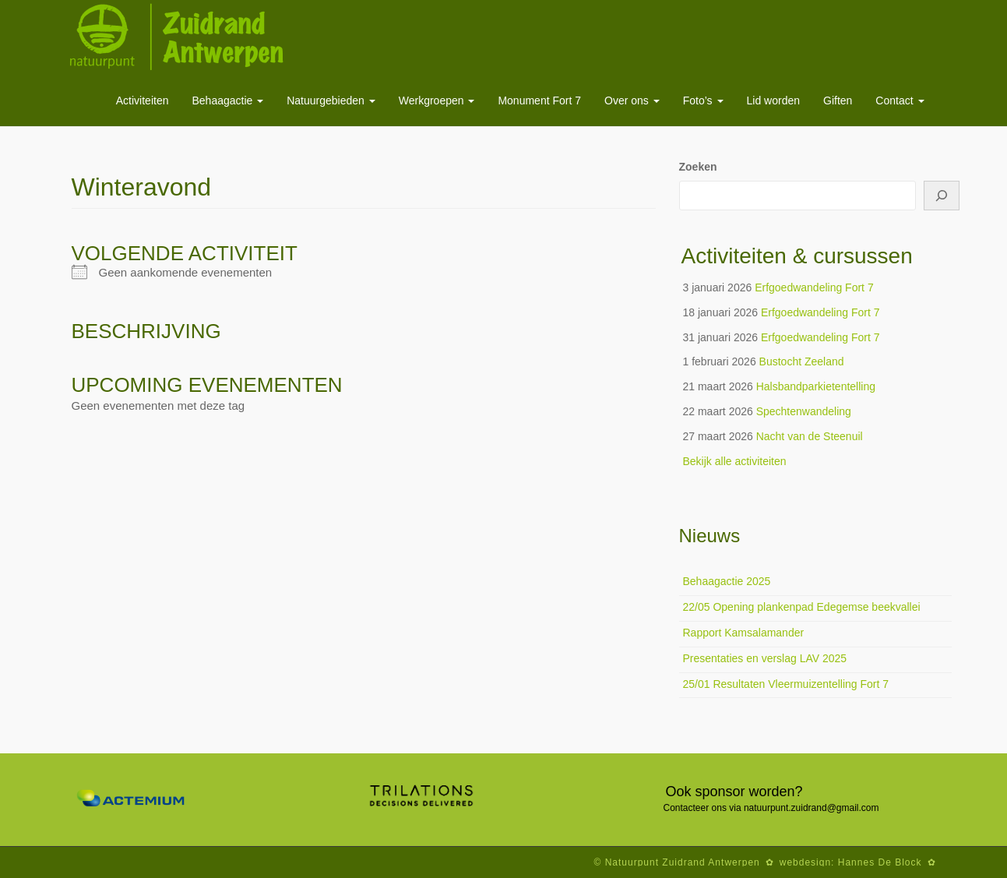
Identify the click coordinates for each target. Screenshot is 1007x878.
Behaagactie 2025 (727, 581)
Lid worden (774, 100)
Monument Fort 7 (539, 100)
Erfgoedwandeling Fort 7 (814, 287)
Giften (837, 100)
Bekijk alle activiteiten (735, 461)
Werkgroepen (437, 100)
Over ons (632, 100)
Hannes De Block (880, 862)
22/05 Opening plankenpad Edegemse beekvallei (802, 607)
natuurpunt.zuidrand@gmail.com (811, 807)
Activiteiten (142, 100)
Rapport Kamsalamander (744, 632)
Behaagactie (227, 100)
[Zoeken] (941, 195)
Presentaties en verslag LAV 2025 (765, 658)
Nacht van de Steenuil (809, 436)
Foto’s (703, 100)
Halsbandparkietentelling (815, 386)
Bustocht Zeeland (801, 361)
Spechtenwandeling (803, 411)
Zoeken (698, 166)
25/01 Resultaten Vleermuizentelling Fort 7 (786, 684)
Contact (899, 100)
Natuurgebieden (331, 100)
